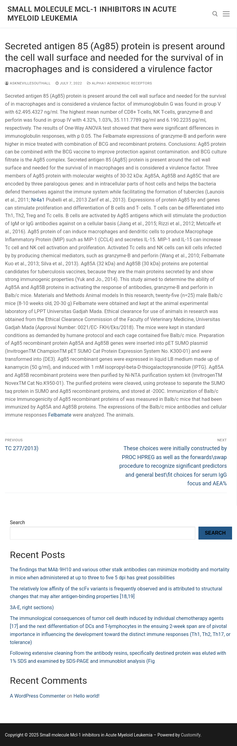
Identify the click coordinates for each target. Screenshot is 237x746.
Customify (190, 734)
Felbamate (59, 415)
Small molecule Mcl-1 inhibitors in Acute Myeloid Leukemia (92, 13)
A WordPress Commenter (37, 696)
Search (17, 522)
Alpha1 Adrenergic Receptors (119, 83)
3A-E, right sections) (32, 607)
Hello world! (86, 696)
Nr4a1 (38, 200)
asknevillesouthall (28, 83)
